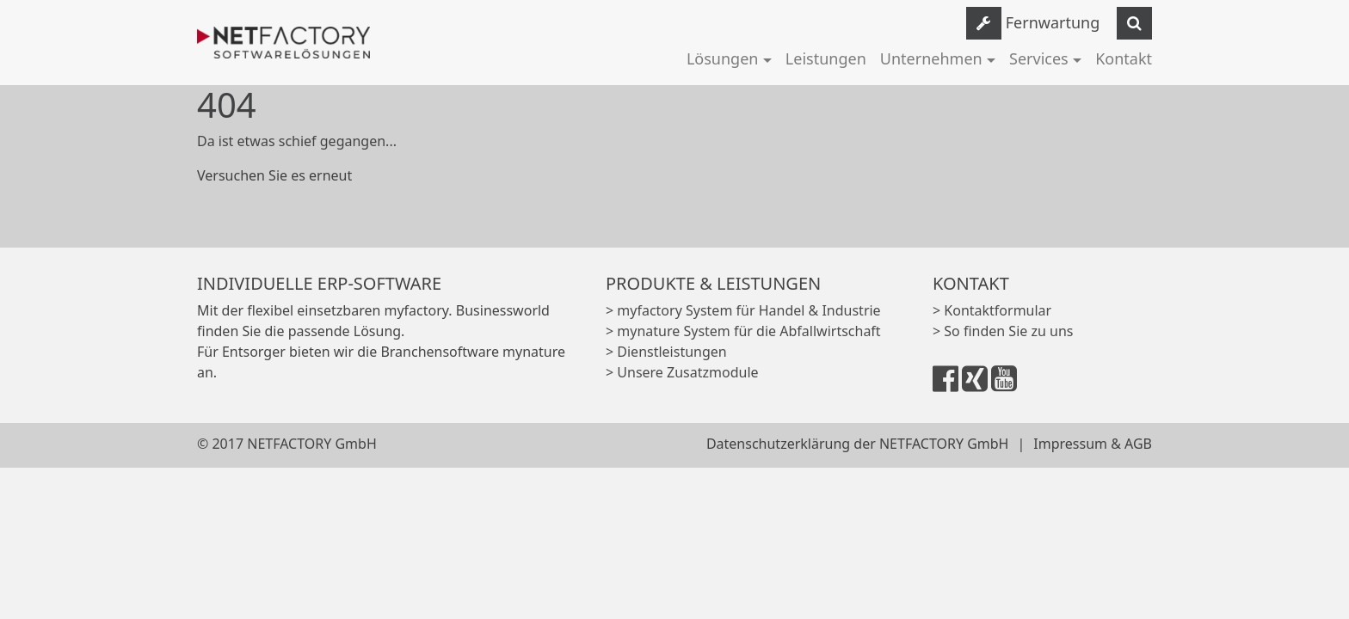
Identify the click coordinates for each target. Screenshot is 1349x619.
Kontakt (1123, 58)
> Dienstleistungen (666, 351)
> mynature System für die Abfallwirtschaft (743, 331)
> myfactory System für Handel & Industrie (743, 310)
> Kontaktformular (992, 310)
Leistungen (825, 58)
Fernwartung (1053, 22)
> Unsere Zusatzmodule (682, 372)
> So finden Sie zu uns (1003, 331)
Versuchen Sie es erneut (274, 175)
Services (1039, 58)
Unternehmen (931, 58)
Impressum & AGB (1092, 443)
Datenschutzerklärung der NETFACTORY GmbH (857, 443)
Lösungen (723, 58)
